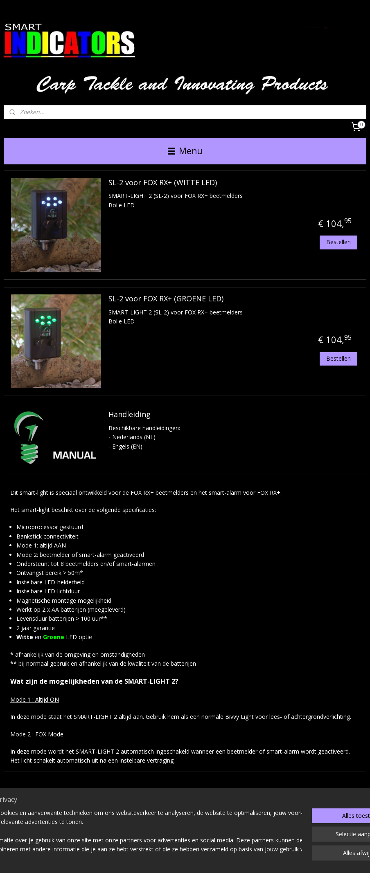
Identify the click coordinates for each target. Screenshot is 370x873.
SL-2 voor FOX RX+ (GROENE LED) (165, 298)
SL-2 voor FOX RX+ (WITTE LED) (162, 182)
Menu (185, 151)
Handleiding (129, 414)
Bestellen (338, 242)
